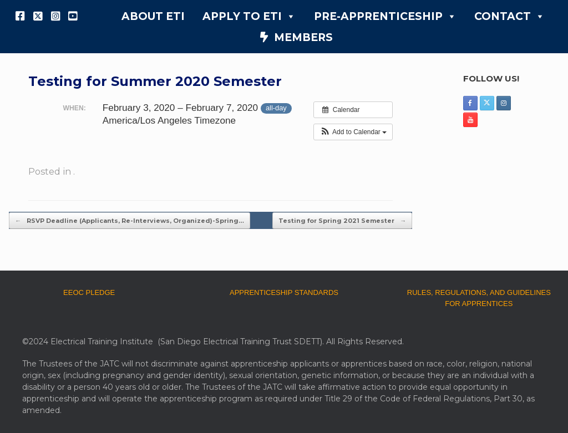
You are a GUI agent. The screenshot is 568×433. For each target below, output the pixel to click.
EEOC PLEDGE (89, 292)
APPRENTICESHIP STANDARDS (284, 292)
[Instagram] (55, 16)
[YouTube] (73, 16)
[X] (38, 16)
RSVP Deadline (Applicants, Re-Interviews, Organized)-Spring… (129, 221)
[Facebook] (20, 16)
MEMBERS (303, 37)
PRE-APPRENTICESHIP (385, 16)
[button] (353, 132)
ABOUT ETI (153, 16)
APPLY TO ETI (249, 16)
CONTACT (509, 16)
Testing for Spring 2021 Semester (342, 221)
